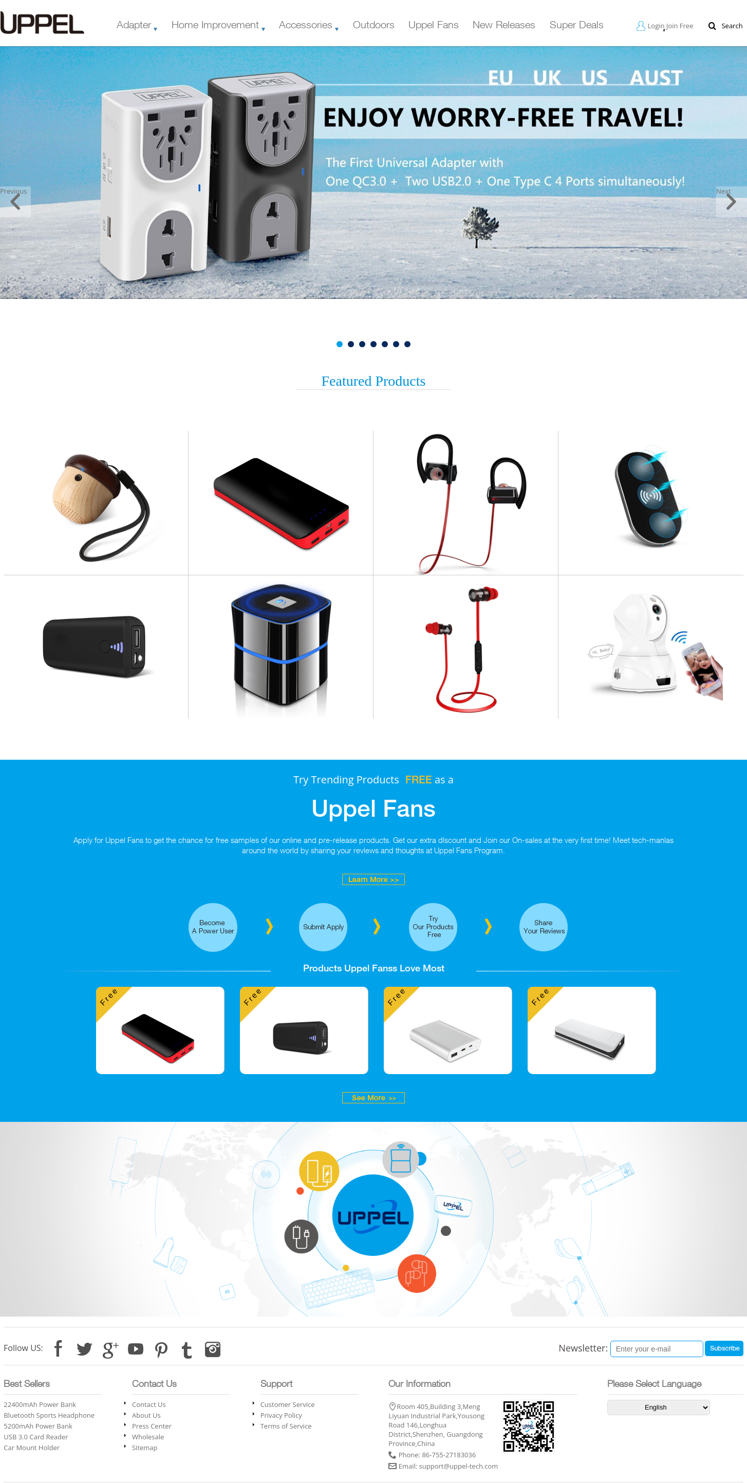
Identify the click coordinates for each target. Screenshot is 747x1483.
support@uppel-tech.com (458, 1466)
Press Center (152, 1426)
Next (723, 191)
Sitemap (145, 1447)
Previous (13, 191)
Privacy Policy (281, 1415)
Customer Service (287, 1404)
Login (656, 25)
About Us (146, 1415)
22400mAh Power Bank (40, 1404)
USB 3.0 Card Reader (36, 1436)
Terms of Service (286, 1426)
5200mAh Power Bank (38, 1426)
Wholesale (148, 1436)
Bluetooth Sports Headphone (49, 1415)
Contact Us (149, 1404)
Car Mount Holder (32, 1447)
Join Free (680, 25)
